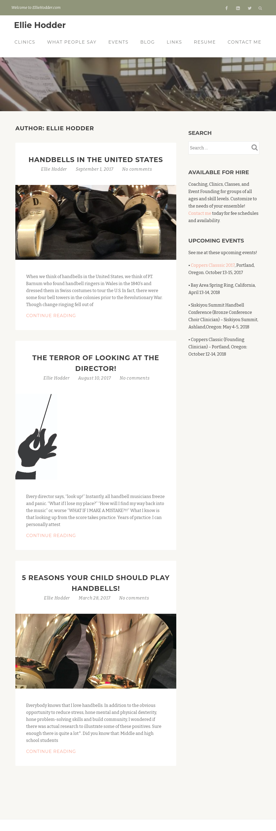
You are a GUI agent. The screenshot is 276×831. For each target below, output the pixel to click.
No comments (137, 169)
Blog (147, 42)
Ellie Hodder (40, 25)
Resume (205, 42)
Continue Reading (66, 315)
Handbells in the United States (96, 160)
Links (174, 42)
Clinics (25, 42)
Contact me (199, 213)
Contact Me (245, 42)
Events (118, 42)
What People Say (72, 42)
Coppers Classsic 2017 (213, 265)
